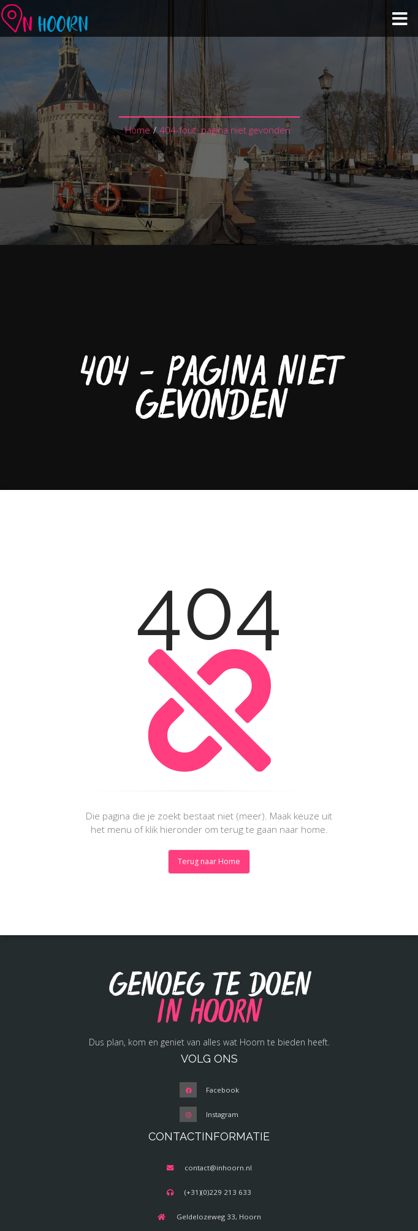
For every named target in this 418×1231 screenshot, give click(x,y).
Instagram (222, 1114)
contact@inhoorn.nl (218, 1167)
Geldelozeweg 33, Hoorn (219, 1216)
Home (137, 130)
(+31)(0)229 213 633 (217, 1192)
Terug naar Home (209, 861)
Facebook (222, 1089)
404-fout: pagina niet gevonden (225, 130)
